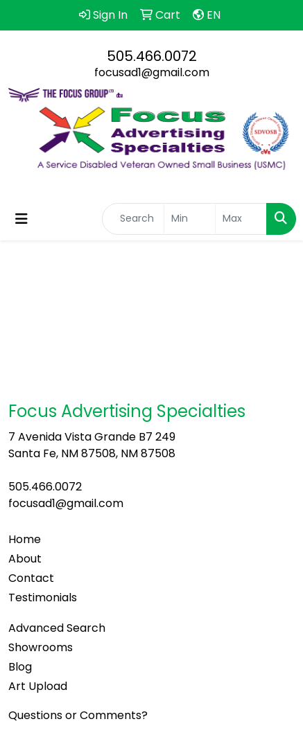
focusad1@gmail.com (151, 72)
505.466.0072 (152, 56)
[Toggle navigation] (21, 219)
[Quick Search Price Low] (190, 219)
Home (24, 539)
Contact (31, 578)
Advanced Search (56, 628)
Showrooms (40, 647)
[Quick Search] (133, 219)
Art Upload (37, 686)
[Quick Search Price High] (241, 219)
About (25, 559)
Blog (20, 667)
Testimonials (42, 597)
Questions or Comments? (78, 715)
